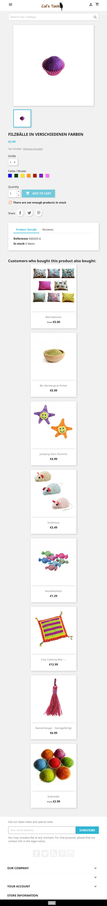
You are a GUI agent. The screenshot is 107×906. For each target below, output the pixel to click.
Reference (21, 238)
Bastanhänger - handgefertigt (54, 728)
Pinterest (38, 212)
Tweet (29, 212)
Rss (53, 853)
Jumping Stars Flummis (53, 454)
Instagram (70, 853)
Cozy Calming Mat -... (53, 659)
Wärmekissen (53, 317)
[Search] (53, 17)
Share (20, 212)
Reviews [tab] (48, 229)
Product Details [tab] (26, 229)
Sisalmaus (53, 522)
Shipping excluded (33, 148)
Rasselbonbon (53, 591)
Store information (22, 895)
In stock (19, 243)
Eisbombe (53, 796)
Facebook (36, 853)
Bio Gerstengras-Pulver (53, 385)
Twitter (45, 853)
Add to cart (38, 193)
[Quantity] (12, 193)
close (52, 903)
